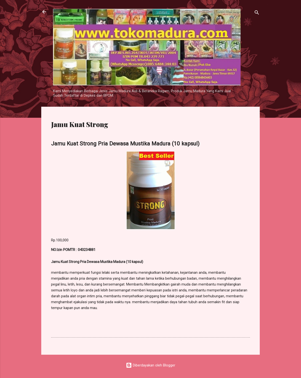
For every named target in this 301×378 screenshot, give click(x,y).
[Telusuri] (257, 13)
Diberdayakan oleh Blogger (150, 365)
